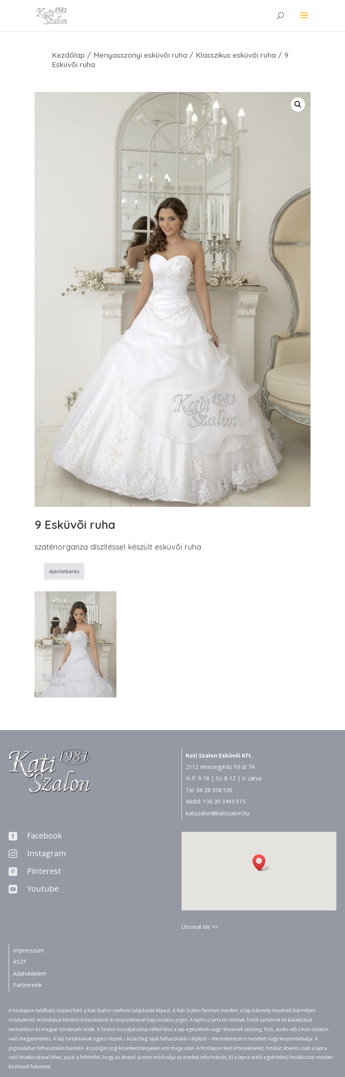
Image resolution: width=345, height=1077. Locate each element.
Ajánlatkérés (64, 571)
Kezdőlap (68, 55)
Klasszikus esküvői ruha (236, 55)
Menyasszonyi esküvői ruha (140, 55)
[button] (261, 862)
